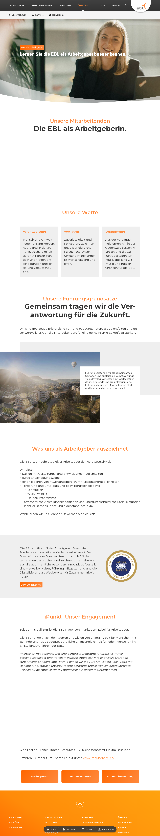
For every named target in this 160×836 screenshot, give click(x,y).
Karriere (122, 806)
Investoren (58, 5)
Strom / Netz (15, 801)
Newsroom (123, 811)
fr (14, 823)
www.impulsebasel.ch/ (98, 737)
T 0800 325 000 (15, 830)
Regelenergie (52, 811)
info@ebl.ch (30, 830)
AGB (54, 830)
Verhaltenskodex (73, 830)
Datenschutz (89, 830)
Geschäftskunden (38, 5)
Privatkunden (16, 5)
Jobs (108, 5)
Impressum (44, 830)
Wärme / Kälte (16, 806)
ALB (60, 830)
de (9, 823)
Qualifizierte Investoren (94, 801)
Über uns (73, 5)
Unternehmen (125, 801)
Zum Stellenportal (31, 584)
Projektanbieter (90, 806)
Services (117, 5)
